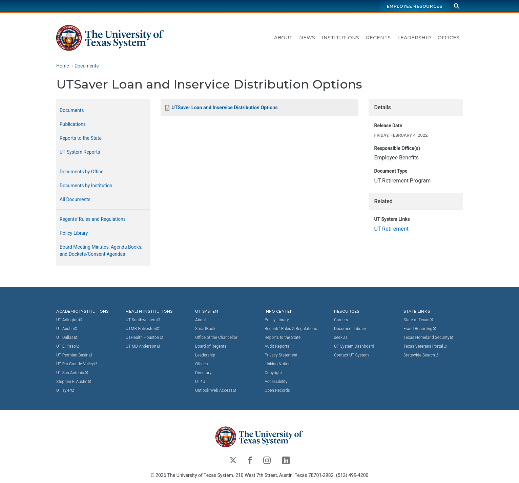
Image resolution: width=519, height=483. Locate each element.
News (307, 38)
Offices (448, 38)
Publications (73, 124)
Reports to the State (81, 138)
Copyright (273, 372)
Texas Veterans (425, 346)
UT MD (143, 346)
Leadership (414, 38)
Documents (87, 66)
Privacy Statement (281, 355)
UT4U (200, 381)
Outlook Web (216, 390)
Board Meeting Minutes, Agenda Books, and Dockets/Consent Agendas (101, 250)
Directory (203, 372)
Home (62, 66)
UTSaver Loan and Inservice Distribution (224, 108)
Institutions (340, 38)
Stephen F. (74, 381)
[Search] (456, 6)
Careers (341, 319)
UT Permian (74, 355)
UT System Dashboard (354, 346)
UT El (68, 346)
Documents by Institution (86, 185)
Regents (378, 38)
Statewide (421, 355)
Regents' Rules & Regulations (291, 328)
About (283, 38)
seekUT (341, 337)
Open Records (277, 390)
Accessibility (276, 381)
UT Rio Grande (77, 364)
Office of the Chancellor (216, 337)
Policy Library (74, 233)
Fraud (420, 328)
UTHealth (144, 337)
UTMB (143, 328)
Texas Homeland (428, 337)
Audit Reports (277, 346)
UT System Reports (80, 152)
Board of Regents (210, 346)
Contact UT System (351, 355)
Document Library (350, 328)
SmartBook (205, 328)
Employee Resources (414, 6)
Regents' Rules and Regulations (93, 219)
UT (69, 319)
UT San (72, 372)
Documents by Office (81, 171)
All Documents (75, 199)
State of (418, 319)
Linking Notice (277, 364)
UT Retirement (391, 229)
